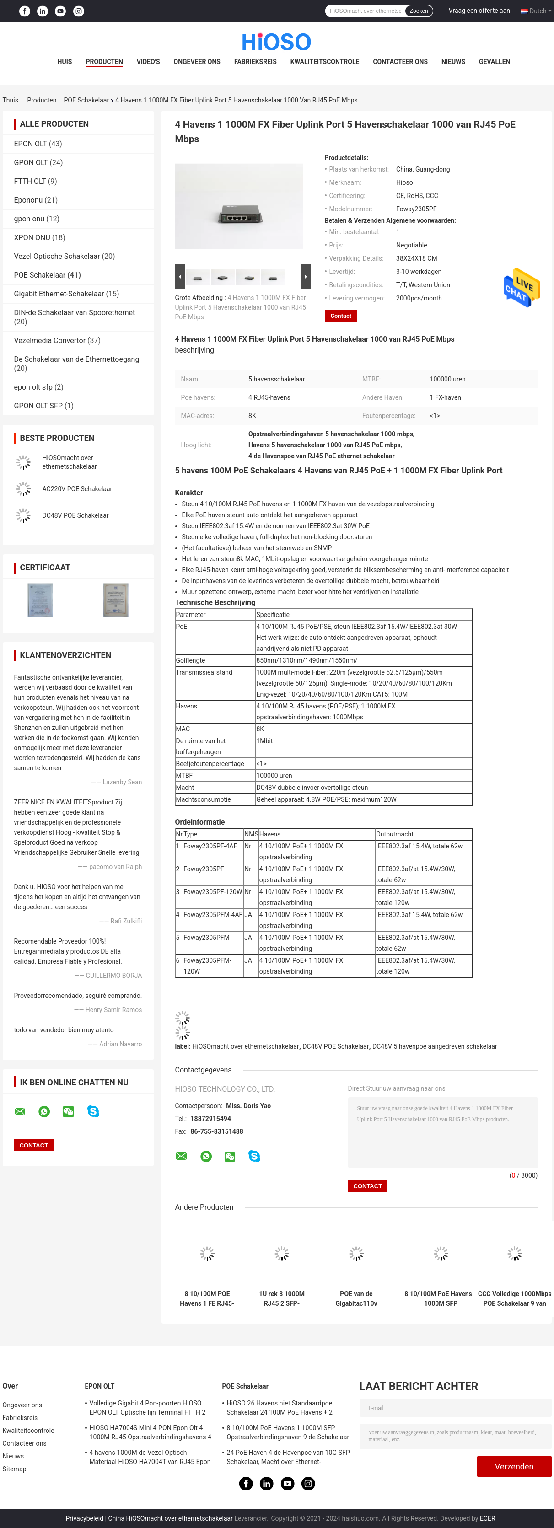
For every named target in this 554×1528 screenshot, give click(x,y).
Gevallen (494, 61)
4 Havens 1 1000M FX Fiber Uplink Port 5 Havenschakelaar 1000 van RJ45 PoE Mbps (240, 307)
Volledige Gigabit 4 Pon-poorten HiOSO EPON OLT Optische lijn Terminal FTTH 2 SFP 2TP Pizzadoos (148, 1409)
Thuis (10, 100)
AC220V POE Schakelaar (78, 489)
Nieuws (453, 61)
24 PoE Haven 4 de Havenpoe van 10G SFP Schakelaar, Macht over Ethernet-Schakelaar (288, 1458)
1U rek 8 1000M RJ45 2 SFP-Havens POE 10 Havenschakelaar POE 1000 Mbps (282, 1299)
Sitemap (15, 1469)
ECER (487, 1518)
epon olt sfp (33, 387)
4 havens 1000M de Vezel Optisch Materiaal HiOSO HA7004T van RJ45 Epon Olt (150, 1458)
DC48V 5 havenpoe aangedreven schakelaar (434, 1046)
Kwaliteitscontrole (325, 61)
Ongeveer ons (197, 61)
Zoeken (419, 11)
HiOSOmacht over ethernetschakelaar (245, 1046)
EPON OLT (30, 143)
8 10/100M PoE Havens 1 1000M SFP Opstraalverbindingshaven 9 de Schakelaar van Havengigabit (441, 1299)
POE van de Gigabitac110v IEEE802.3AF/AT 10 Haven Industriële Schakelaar (356, 1299)
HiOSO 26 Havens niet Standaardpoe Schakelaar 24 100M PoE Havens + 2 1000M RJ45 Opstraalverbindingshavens (285, 1409)
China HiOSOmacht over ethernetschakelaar (170, 1518)
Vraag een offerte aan (479, 10)
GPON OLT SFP (38, 406)
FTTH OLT (30, 181)
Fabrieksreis (255, 61)
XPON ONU (32, 237)
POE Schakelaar (86, 100)
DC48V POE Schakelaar (76, 515)
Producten (104, 61)
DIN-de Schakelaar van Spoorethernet (74, 312)
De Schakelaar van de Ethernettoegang (77, 359)
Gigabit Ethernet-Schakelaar (59, 294)
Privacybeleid (84, 1518)
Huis (65, 61)
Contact (341, 315)
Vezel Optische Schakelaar (57, 256)
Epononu (28, 200)
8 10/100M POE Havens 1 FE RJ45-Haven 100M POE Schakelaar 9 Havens (207, 1299)
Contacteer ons (400, 61)
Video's (148, 61)
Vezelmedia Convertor (50, 340)
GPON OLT (31, 162)
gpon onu (29, 218)
